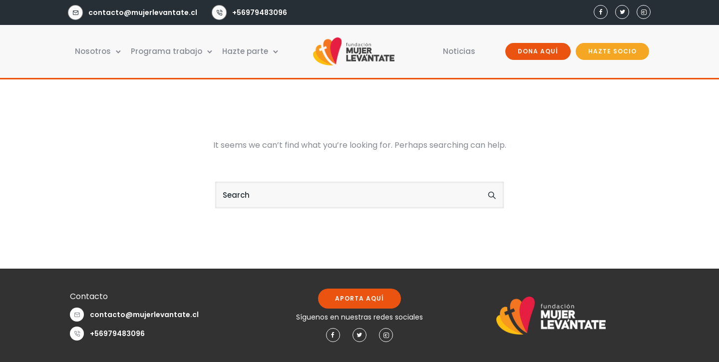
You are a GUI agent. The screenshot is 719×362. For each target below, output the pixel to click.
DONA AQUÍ (538, 51)
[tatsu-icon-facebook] (599, 12)
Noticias (459, 51)
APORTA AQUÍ (359, 298)
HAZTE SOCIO (612, 51)
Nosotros (93, 51)
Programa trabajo (166, 51)
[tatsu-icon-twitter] (621, 12)
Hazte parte (245, 51)
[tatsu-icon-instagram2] (642, 12)
